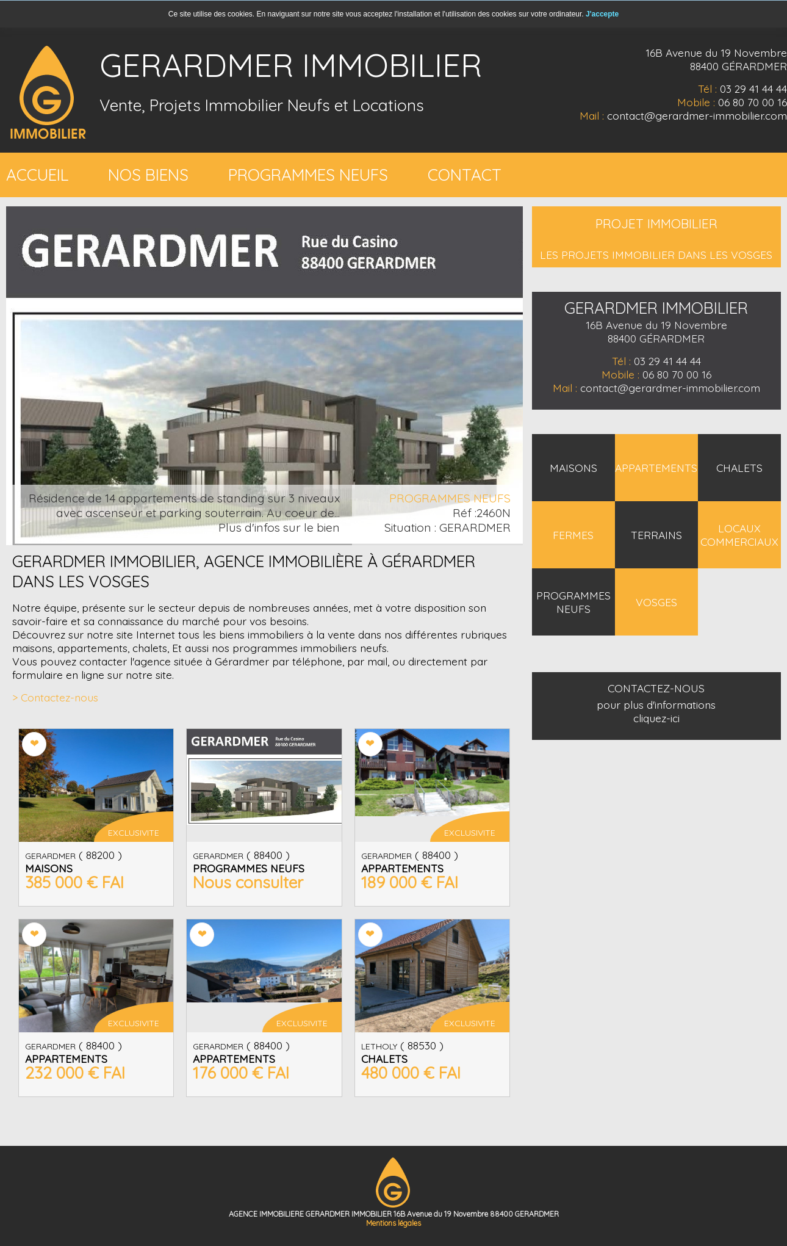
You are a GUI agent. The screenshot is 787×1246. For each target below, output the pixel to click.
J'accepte (602, 14)
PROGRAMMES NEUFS (308, 175)
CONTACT (464, 175)
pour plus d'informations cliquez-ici (656, 711)
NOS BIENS (148, 175)
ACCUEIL (37, 175)
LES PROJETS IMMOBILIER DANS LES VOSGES (656, 254)
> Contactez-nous (55, 697)
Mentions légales (393, 1223)
